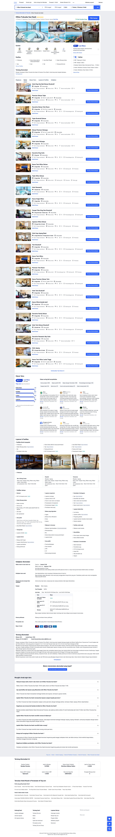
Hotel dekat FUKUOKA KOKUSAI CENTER (24, 798)
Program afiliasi (54, 818)
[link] (89, 2)
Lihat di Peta (76, 72)
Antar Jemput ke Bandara (40, 2)
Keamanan (53, 823)
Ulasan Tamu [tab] (32, 80)
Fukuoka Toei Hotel (87, 786)
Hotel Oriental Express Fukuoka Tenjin (43, 786)
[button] (73, 2)
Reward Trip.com (54, 815)
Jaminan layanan (18, 815)
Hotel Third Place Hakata (28, 786)
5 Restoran (19, 444)
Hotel (15, 2)
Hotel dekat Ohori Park (89, 798)
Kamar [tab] (25, 80)
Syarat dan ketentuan (38, 820)
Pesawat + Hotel (53, 2)
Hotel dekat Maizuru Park (56, 798)
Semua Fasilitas (19, 66)
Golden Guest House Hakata (54, 789)
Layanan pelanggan (19, 813)
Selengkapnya (19, 74)
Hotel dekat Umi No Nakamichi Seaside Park (53, 795)
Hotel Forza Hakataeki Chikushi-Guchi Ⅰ (62, 786)
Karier (34, 818)
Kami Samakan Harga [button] (82, 19)
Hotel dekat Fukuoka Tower (35, 795)
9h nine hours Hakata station (21, 789)
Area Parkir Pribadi (76, 444)
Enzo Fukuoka (18, 786)
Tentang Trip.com (37, 813)
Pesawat (21, 2)
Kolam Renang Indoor (22, 446)
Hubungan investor (55, 813)
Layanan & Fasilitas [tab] (44, 80)
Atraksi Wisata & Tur (65, 2)
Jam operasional (20, 513)
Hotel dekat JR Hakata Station (45, 801)
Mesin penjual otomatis (50, 553)
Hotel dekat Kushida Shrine (71, 795)
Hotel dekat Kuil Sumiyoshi (84, 795)
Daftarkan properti (55, 820)
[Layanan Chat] (109, 829)
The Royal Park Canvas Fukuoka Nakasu (38, 789)
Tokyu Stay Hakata (66, 789)
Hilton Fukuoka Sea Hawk (26, 17)
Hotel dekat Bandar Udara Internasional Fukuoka (26, 801)
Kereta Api (28, 2)
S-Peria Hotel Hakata (77, 786)
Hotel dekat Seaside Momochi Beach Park (73, 798)
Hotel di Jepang (59, 754)
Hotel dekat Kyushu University (21, 795)
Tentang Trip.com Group (38, 825)
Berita (34, 815)
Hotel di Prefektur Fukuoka (70, 754)
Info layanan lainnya (19, 818)
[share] (109, 824)
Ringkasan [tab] (18, 80)
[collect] (109, 819)
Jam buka (19, 511)
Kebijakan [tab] (53, 80)
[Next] (99, 461)
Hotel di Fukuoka (82, 754)
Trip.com (48, 754)
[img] (32, 32)
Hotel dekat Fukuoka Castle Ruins (42, 798)
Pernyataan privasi (37, 823)
